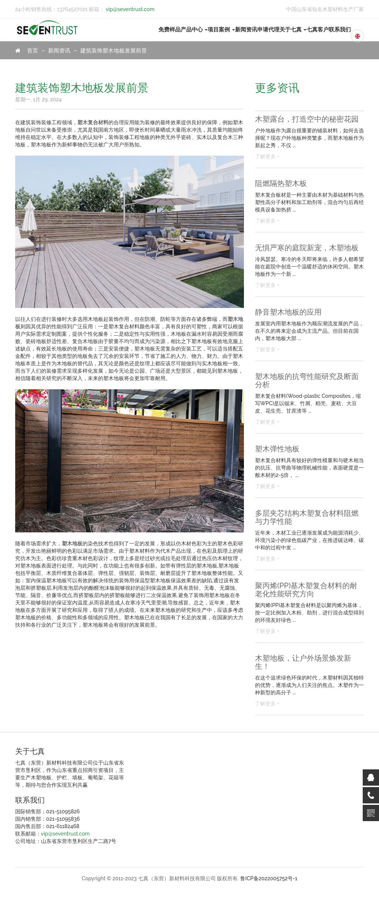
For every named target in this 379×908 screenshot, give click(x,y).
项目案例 (221, 29)
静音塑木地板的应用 (288, 312)
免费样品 (169, 29)
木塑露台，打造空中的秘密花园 (307, 119)
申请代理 (268, 29)
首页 (26, 50)
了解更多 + (267, 156)
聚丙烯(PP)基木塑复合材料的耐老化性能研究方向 (306, 589)
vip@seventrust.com (129, 9)
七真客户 (317, 29)
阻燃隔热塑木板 (281, 183)
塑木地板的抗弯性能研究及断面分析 (307, 380)
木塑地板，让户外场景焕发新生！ (303, 662)
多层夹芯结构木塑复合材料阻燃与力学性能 (307, 517)
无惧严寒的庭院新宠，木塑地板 (307, 247)
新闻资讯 (246, 29)
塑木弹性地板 (277, 448)
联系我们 (340, 29)
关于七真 (293, 29)
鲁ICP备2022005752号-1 (269, 878)
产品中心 (194, 29)
